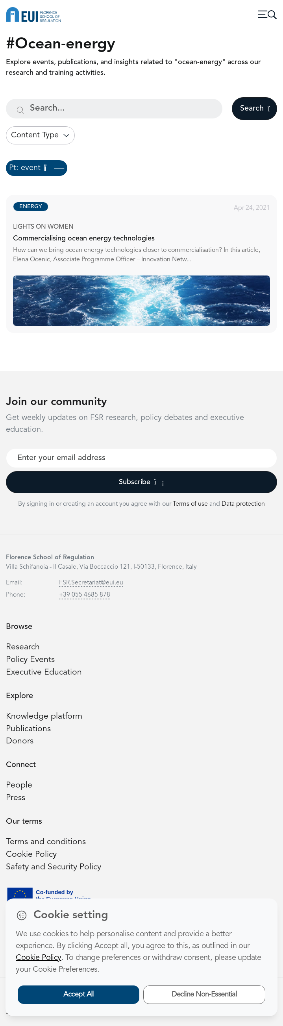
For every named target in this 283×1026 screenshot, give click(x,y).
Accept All (78, 994)
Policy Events (30, 660)
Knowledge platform (44, 716)
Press (15, 798)
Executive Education (44, 672)
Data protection (243, 504)
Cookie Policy (31, 854)
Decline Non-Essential (204, 994)
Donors (19, 741)
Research (23, 647)
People (19, 785)
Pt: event (36, 168)
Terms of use (191, 504)
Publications (28, 729)
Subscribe (141, 482)
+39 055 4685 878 (84, 595)
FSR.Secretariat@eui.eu (91, 583)
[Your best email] (141, 458)
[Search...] (114, 108)
